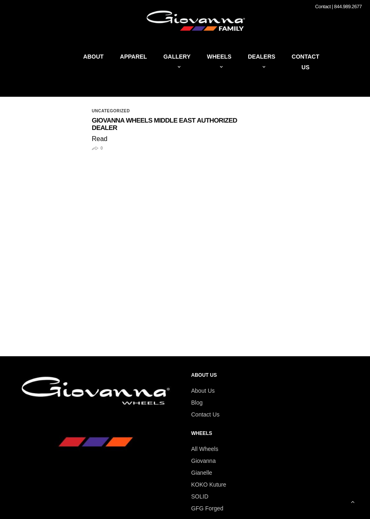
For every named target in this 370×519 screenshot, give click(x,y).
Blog (197, 402)
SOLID (200, 496)
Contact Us (205, 414)
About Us (203, 390)
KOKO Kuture (209, 484)
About (93, 56)
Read (99, 138)
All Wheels (204, 449)
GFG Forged (207, 508)
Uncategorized (111, 111)
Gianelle (201, 472)
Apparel (133, 56)
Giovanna (203, 461)
